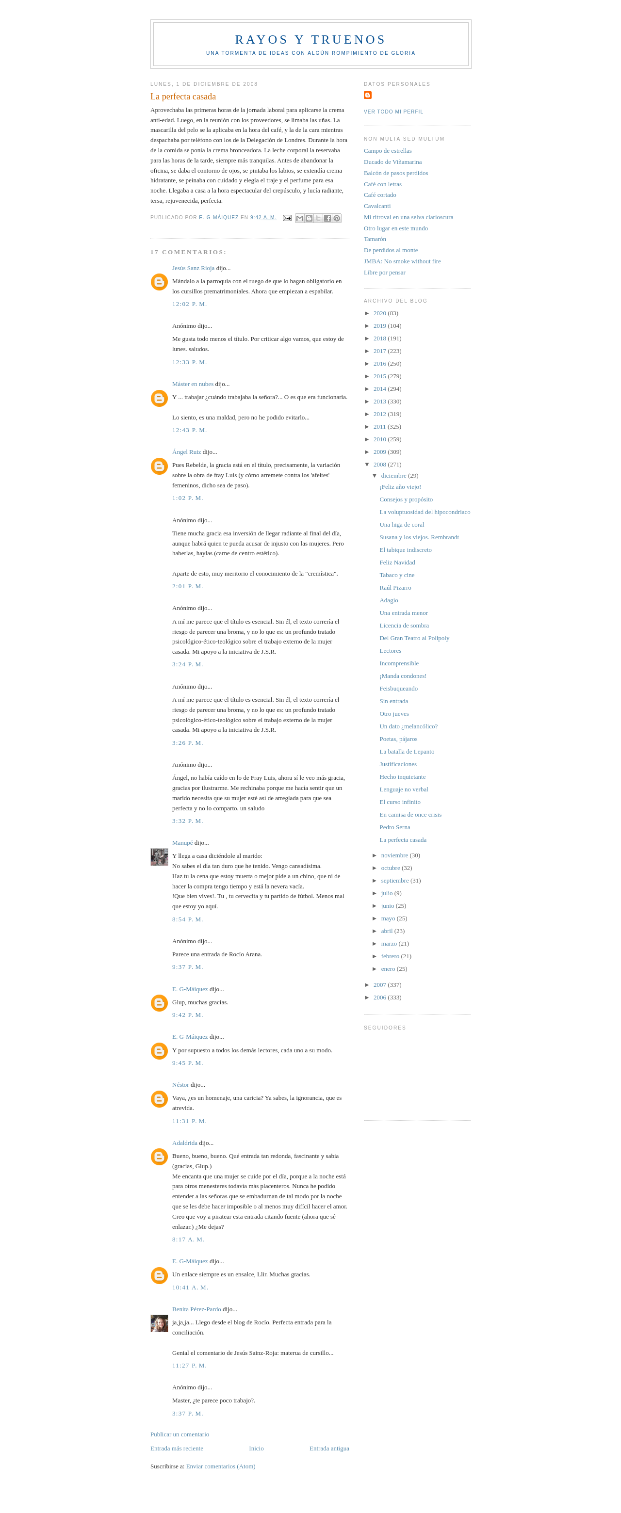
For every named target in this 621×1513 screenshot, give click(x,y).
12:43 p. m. (190, 430)
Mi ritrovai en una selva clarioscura (408, 217)
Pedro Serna (394, 827)
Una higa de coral (401, 524)
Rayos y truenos (311, 39)
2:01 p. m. (188, 586)
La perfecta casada (402, 839)
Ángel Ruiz (186, 451)
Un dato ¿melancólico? (408, 726)
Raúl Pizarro (395, 587)
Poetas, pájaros (398, 738)
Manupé (182, 842)
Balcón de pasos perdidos (396, 173)
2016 (381, 363)
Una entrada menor (403, 612)
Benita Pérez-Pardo (196, 1309)
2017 (381, 350)
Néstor (180, 1084)
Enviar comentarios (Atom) (221, 1466)
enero (389, 968)
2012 (381, 414)
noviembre (395, 855)
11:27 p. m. (189, 1365)
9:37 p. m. (188, 966)
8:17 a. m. (188, 1239)
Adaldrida (184, 1142)
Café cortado (380, 194)
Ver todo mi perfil (394, 111)
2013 (381, 401)
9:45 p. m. (188, 1062)
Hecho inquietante (402, 776)
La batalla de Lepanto (406, 751)
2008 (381, 464)
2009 (381, 451)
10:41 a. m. (190, 1287)
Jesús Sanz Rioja (193, 268)
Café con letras (383, 184)
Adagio (388, 600)
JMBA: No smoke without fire (402, 261)
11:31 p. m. (189, 1121)
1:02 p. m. (188, 497)
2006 (381, 997)
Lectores (390, 650)
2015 (381, 376)
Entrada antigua (329, 1448)
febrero (391, 956)
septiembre (395, 880)
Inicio (256, 1448)
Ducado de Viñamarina (393, 161)
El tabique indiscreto (405, 549)
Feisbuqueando (398, 688)
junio (388, 905)
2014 (381, 388)
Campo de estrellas (388, 150)
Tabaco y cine (396, 575)
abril (387, 930)
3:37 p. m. (188, 1413)
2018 (381, 338)
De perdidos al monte (391, 250)
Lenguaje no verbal (403, 789)
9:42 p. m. (188, 1014)
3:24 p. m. (188, 664)
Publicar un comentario (179, 1434)
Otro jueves (394, 713)
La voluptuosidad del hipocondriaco (424, 511)
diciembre (394, 475)
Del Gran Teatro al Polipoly (414, 638)
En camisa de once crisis (410, 814)
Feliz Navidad (397, 562)
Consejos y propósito (406, 499)
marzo (390, 943)
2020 (381, 313)
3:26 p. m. (188, 742)
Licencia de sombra (404, 625)
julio (387, 893)
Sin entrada (393, 701)
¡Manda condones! (402, 675)
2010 (381, 439)
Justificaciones (398, 764)
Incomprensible (399, 663)
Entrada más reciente (176, 1448)
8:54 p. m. (188, 919)
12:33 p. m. (190, 362)
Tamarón (375, 238)
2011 (381, 426)
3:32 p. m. (188, 820)
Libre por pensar (385, 272)
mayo (389, 918)
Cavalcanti (377, 205)
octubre (391, 867)
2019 (381, 325)
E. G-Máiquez (190, 989)
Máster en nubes (192, 383)
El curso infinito (400, 801)
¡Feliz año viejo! (400, 486)
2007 (381, 984)
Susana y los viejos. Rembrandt (419, 537)
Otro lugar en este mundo (396, 228)
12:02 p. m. (190, 303)
